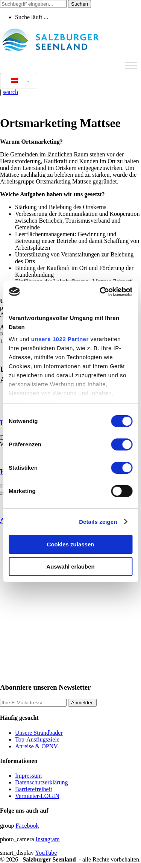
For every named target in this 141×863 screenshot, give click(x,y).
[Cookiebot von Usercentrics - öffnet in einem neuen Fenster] (100, 292)
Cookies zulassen (70, 544)
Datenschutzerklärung (41, 782)
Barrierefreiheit (33, 789)
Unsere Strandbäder (39, 733)
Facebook (27, 825)
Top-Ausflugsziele (37, 739)
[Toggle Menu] (131, 65)
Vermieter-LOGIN (37, 796)
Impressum (28, 775)
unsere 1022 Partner (60, 339)
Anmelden (82, 702)
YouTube (46, 852)
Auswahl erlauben (70, 566)
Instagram (48, 839)
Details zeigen (98, 522)
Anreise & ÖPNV (36, 746)
